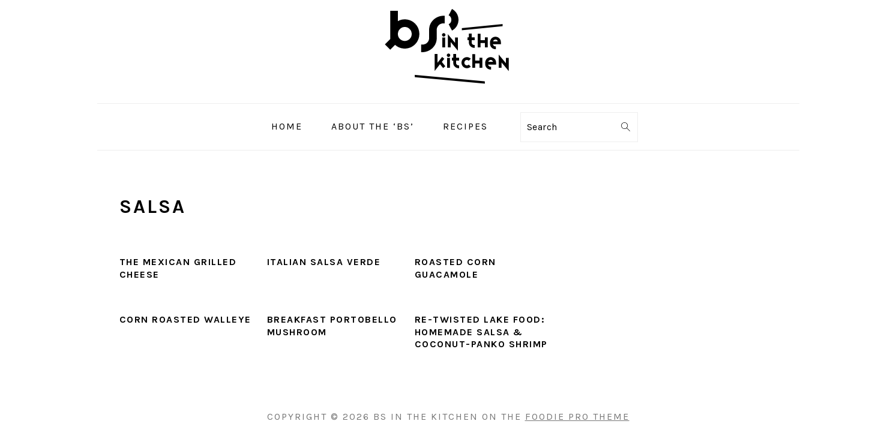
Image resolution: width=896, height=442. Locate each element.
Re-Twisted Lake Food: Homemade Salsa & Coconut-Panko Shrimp (481, 332)
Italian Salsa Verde (324, 261)
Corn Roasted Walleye (185, 319)
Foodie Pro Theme (577, 416)
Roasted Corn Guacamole (455, 268)
